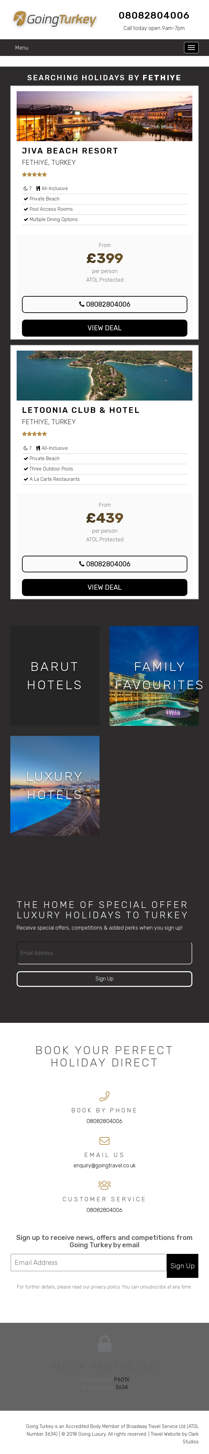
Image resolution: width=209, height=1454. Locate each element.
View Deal (105, 328)
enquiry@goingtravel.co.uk (105, 1165)
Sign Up (104, 979)
